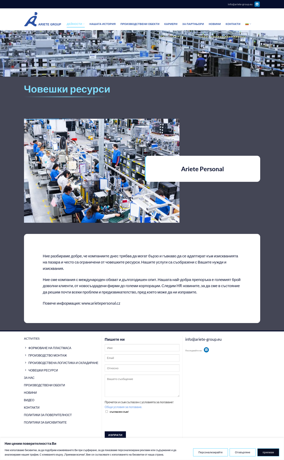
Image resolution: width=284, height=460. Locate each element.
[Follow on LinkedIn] (257, 4)
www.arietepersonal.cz (100, 303)
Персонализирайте (210, 452)
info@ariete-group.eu (240, 4)
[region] (142, 449)
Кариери (170, 23)
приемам (268, 452)
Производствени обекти (140, 23)
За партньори (193, 23)
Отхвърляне (242, 452)
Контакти (233, 23)
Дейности (76, 24)
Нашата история (102, 23)
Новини (215, 23)
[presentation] (133, 424)
